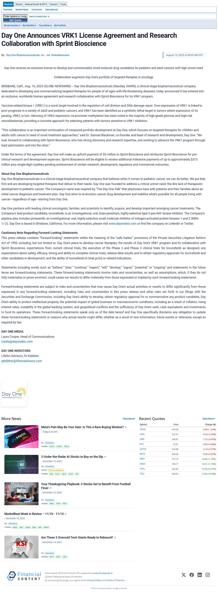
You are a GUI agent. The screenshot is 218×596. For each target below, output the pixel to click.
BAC (142, 444)
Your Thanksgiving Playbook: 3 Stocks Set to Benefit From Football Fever (86, 486)
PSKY (65, 504)
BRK (40, 528)
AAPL (142, 434)
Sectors (54, 4)
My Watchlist (28, 25)
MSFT (58, 558)
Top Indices (44, 25)
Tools (63, 4)
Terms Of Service (115, 581)
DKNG (52, 504)
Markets (8, 4)
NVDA (71, 474)
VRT (77, 474)
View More (128, 418)
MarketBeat (50, 443)
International (51, 9)
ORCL (65, 558)
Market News (22, 9)
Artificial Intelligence (56, 471)
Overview (7, 9)
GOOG (143, 449)
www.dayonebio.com (123, 223)
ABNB (15, 528)
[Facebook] (191, 577)
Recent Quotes (11, 25)
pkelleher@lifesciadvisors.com (21, 361)
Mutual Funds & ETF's (36, 4)
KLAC (58, 474)
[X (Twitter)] (183, 577)
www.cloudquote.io (103, 574)
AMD (21, 528)
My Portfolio (60, 25)
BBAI (34, 528)
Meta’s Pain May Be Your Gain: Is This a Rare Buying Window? (84, 427)
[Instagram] (207, 577)
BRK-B (47, 528)
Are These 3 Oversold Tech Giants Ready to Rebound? (78, 538)
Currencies (37, 9)
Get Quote (15, 20)
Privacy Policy (94, 581)
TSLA (142, 473)
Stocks (18, 4)
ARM (51, 474)
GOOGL (59, 446)
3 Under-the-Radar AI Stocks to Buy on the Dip (73, 457)
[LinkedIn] (199, 577)
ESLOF (52, 446)
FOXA (58, 504)
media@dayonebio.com (17, 341)
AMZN (28, 528)
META (67, 446)
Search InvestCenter (38, 16)
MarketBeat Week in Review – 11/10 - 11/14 (35, 514)
